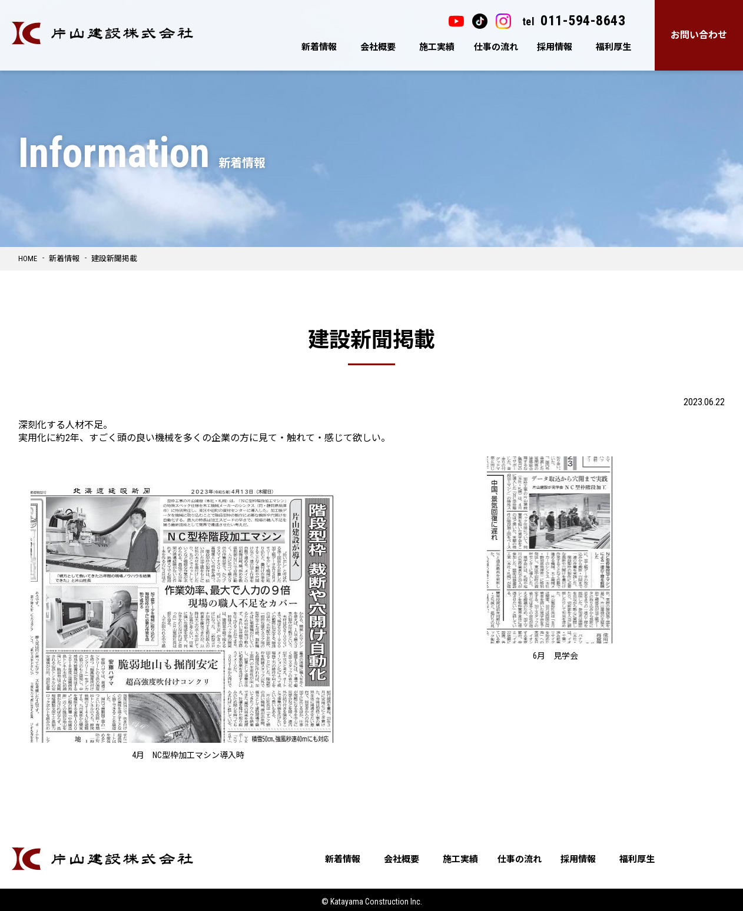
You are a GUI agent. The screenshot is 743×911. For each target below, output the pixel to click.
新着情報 (319, 47)
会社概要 (378, 47)
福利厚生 (613, 47)
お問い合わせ (699, 35)
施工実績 (437, 47)
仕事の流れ (496, 47)
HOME (27, 258)
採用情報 (554, 47)
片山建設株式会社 (102, 33)
